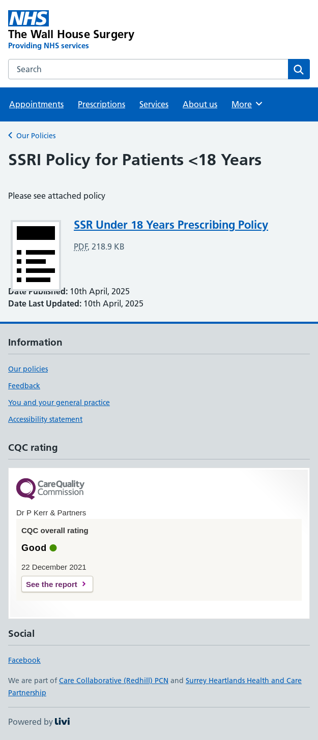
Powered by (39, 722)
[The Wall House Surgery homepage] (98, 30)
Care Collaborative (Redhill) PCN (113, 680)
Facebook (24, 660)
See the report (51, 584)
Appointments (36, 104)
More (248, 104)
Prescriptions (101, 104)
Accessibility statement (45, 419)
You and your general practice (59, 402)
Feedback (24, 385)
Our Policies (35, 135)
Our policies (28, 369)
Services (153, 104)
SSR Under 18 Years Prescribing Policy (171, 225)
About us (200, 104)
